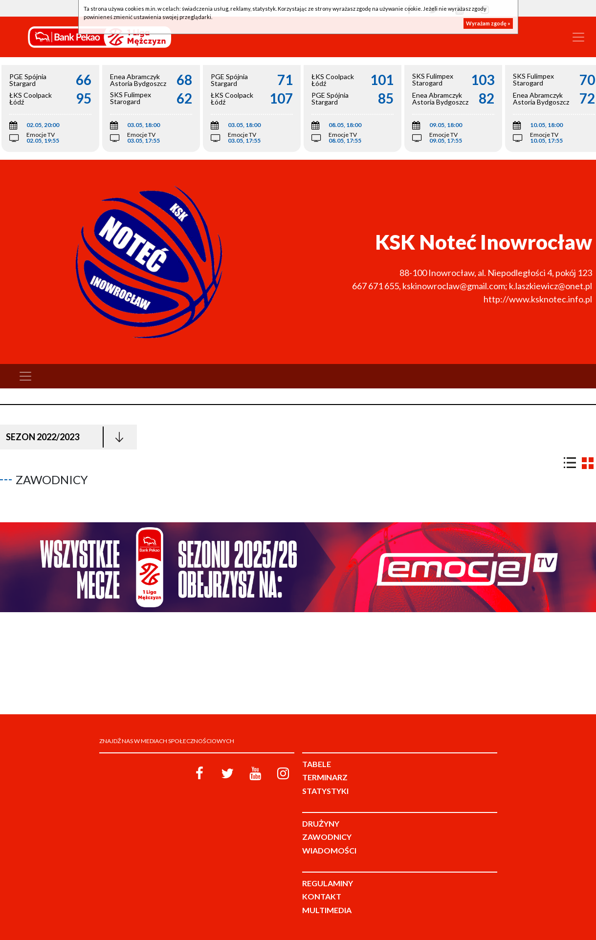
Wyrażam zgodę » (488, 23)
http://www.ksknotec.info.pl (538, 299)
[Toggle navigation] (578, 37)
